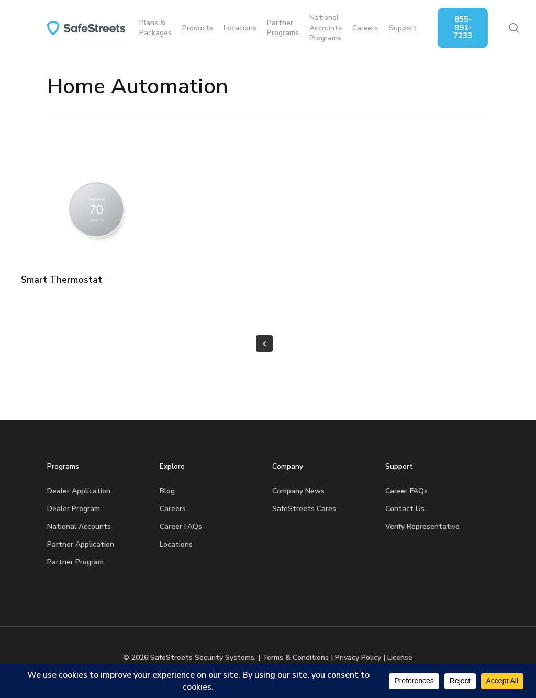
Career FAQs (181, 526)
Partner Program (75, 562)
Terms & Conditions (295, 657)
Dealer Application (78, 491)
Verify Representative (422, 526)
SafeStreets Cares (304, 509)
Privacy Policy (358, 657)
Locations (176, 544)
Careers (173, 509)
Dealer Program (73, 509)
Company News (298, 491)
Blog (167, 491)
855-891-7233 (473, 27)
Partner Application (80, 544)
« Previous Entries (264, 343)
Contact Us (405, 509)
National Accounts (79, 526)
